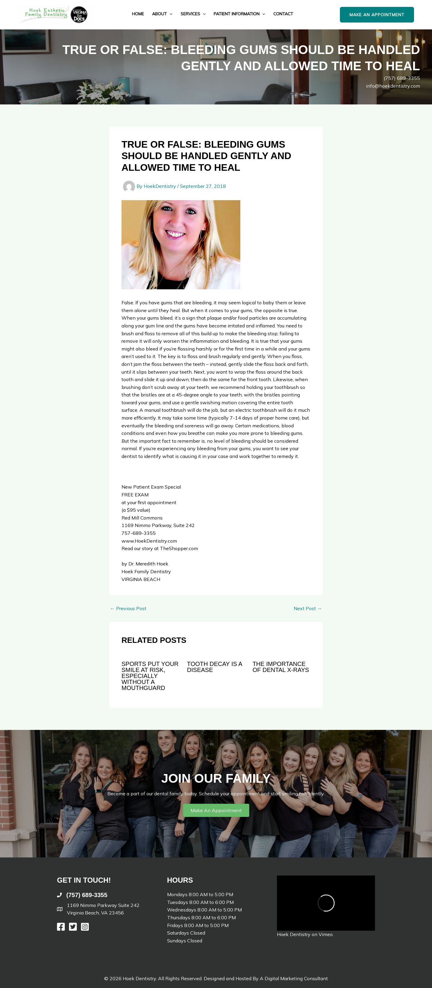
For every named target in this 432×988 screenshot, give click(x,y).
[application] (169, 14)
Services (193, 14)
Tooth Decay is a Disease (214, 667)
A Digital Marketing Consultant (294, 978)
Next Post (308, 608)
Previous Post (128, 608)
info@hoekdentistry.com (393, 86)
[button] (383, 15)
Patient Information (239, 14)
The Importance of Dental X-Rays (281, 667)
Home (138, 14)
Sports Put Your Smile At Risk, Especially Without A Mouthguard (150, 676)
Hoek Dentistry (293, 934)
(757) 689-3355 (402, 78)
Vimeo (326, 934)
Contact (283, 14)
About (162, 14)
